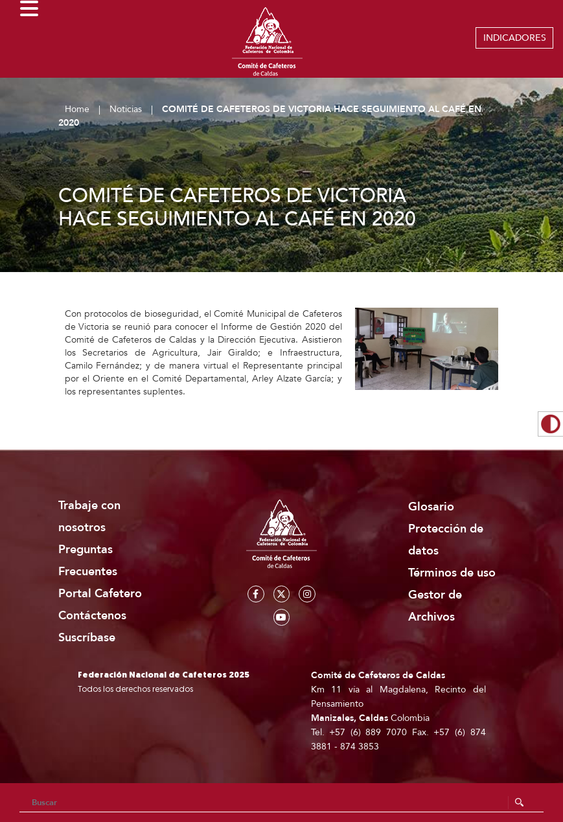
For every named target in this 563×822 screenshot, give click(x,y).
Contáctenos (92, 616)
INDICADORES (514, 38)
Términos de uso (452, 573)
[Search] (281, 802)
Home (77, 109)
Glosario (431, 507)
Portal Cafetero (100, 594)
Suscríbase (86, 638)
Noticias (125, 109)
